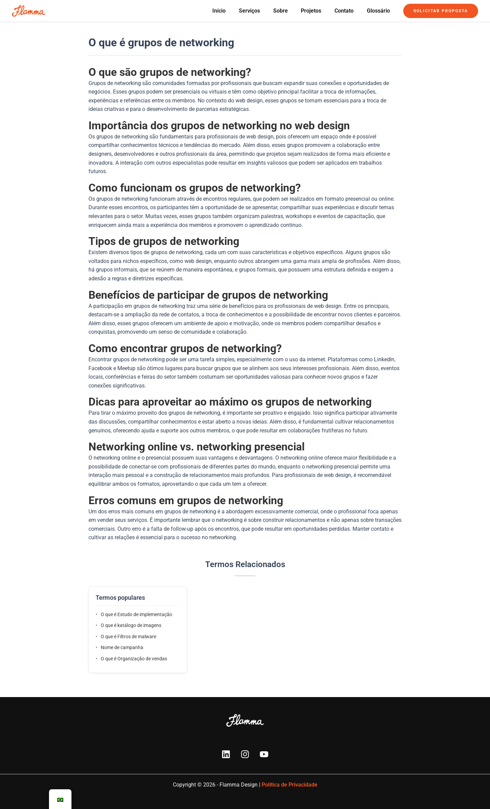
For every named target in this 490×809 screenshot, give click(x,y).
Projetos (317, 10)
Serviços (259, 10)
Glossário (379, 10)
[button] (440, 11)
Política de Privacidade (289, 784)
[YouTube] (264, 754)
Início (231, 10)
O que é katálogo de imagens (131, 625)
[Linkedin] (226, 754)
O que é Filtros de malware (128, 636)
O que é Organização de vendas (134, 658)
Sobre (288, 10)
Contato (347, 10)
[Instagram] (245, 754)
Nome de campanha (122, 647)
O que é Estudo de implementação (136, 614)
